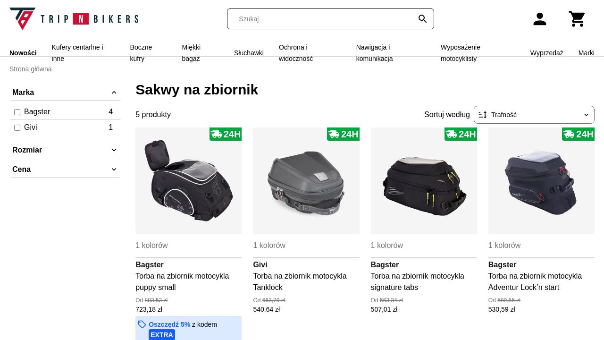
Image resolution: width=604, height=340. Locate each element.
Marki (587, 53)
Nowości (23, 53)
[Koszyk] (577, 18)
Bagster (149, 265)
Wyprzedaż (546, 53)
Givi (260, 265)
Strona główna (30, 69)
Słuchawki (249, 53)
